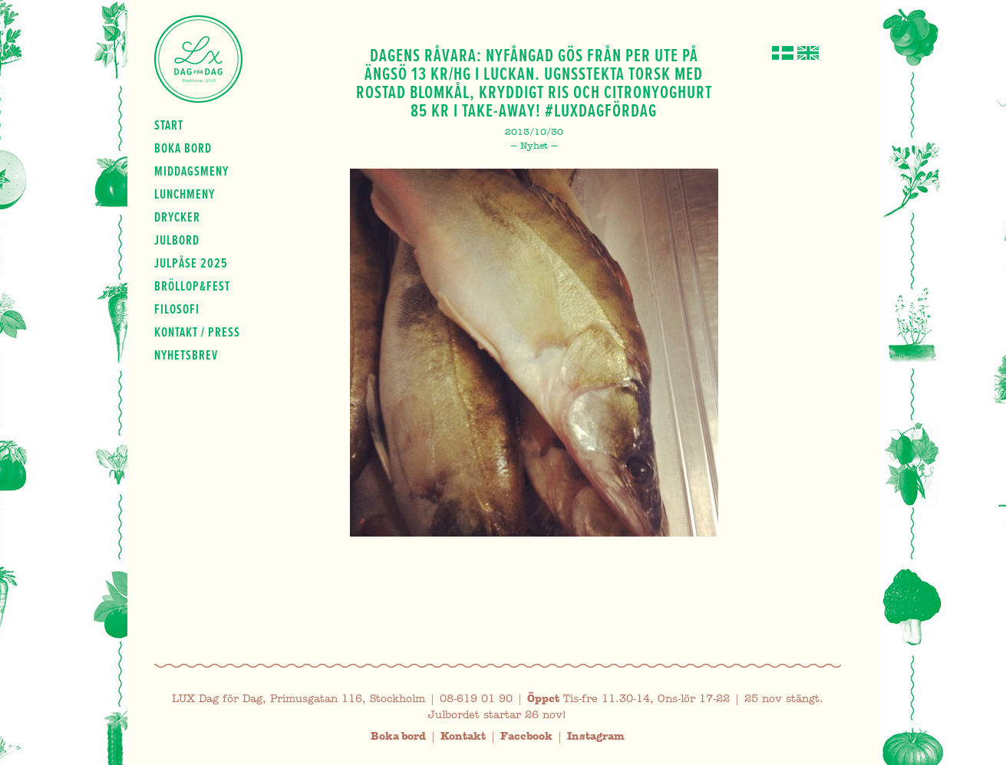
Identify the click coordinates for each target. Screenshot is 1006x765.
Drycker (177, 217)
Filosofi (177, 309)
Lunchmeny (184, 194)
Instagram (596, 736)
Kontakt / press (197, 332)
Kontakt (463, 736)
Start (168, 125)
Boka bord (183, 148)
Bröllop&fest (192, 286)
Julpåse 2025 (191, 263)
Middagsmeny (191, 171)
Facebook (526, 736)
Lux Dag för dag (198, 59)
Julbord (177, 240)
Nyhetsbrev (186, 355)
